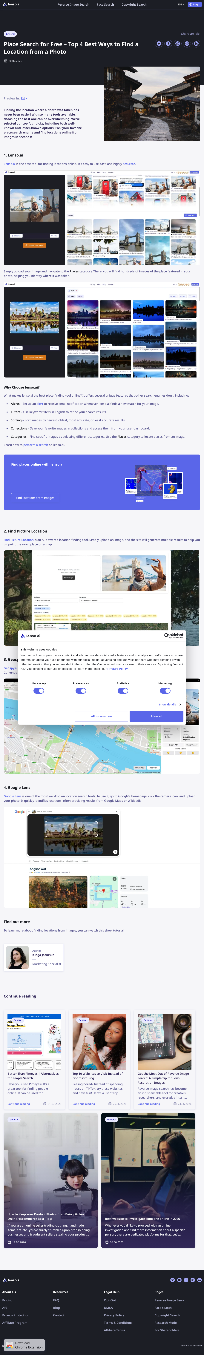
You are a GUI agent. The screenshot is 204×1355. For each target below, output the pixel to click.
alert (40, 404)
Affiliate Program (14, 1323)
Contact (59, 1315)
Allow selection (101, 716)
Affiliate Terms (114, 1330)
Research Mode (166, 1323)
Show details (167, 704)
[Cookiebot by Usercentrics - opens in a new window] (167, 636)
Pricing (7, 1300)
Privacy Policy (114, 1315)
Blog (56, 1308)
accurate (129, 164)
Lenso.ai (10, 164)
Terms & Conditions (118, 1323)
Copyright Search (134, 4)
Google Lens (13, 796)
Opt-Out (110, 1300)
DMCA (108, 1308)
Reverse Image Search (73, 4)
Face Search (105, 4)
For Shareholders (167, 1330)
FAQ (56, 1300)
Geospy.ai (10, 668)
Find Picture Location (19, 540)
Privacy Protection (15, 1315)
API (4, 1308)
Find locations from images (35, 498)
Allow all (156, 716)
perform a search (35, 445)
